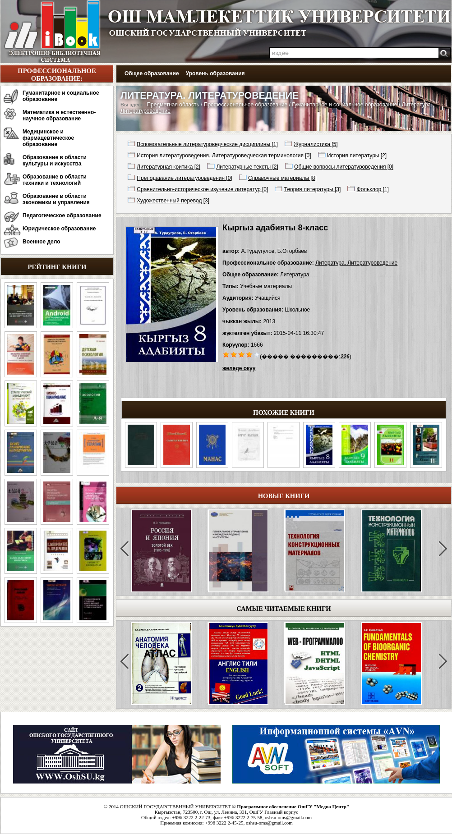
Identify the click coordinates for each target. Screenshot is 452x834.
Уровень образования (215, 73)
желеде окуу (238, 368)
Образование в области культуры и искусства (55, 160)
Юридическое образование (59, 228)
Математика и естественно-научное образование (59, 115)
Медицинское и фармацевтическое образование (48, 137)
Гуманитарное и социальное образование (61, 96)
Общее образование (152, 73)
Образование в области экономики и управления (56, 199)
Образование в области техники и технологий (55, 180)
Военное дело (41, 241)
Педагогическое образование (62, 215)
